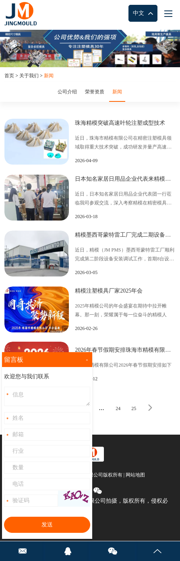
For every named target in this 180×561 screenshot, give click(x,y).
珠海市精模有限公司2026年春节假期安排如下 (123, 365)
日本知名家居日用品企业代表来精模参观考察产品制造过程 (125, 179)
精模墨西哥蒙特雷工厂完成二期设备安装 (125, 235)
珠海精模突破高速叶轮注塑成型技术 (120, 123)
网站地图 (135, 475)
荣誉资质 (94, 92)
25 (133, 408)
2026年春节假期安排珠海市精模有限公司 (125, 350)
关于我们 (29, 75)
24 (118, 408)
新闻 (49, 75)
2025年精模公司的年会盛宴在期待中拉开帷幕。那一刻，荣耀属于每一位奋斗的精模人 (121, 310)
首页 (9, 75)
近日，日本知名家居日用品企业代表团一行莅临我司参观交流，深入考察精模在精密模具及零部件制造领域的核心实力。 (123, 199)
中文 (143, 13)
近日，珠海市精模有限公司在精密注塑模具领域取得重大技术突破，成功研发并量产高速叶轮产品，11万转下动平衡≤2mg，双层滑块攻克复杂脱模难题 (124, 143)
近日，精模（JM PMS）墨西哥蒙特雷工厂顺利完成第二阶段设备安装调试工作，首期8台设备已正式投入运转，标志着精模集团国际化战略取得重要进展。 (124, 255)
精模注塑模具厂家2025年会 (109, 291)
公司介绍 (67, 92)
